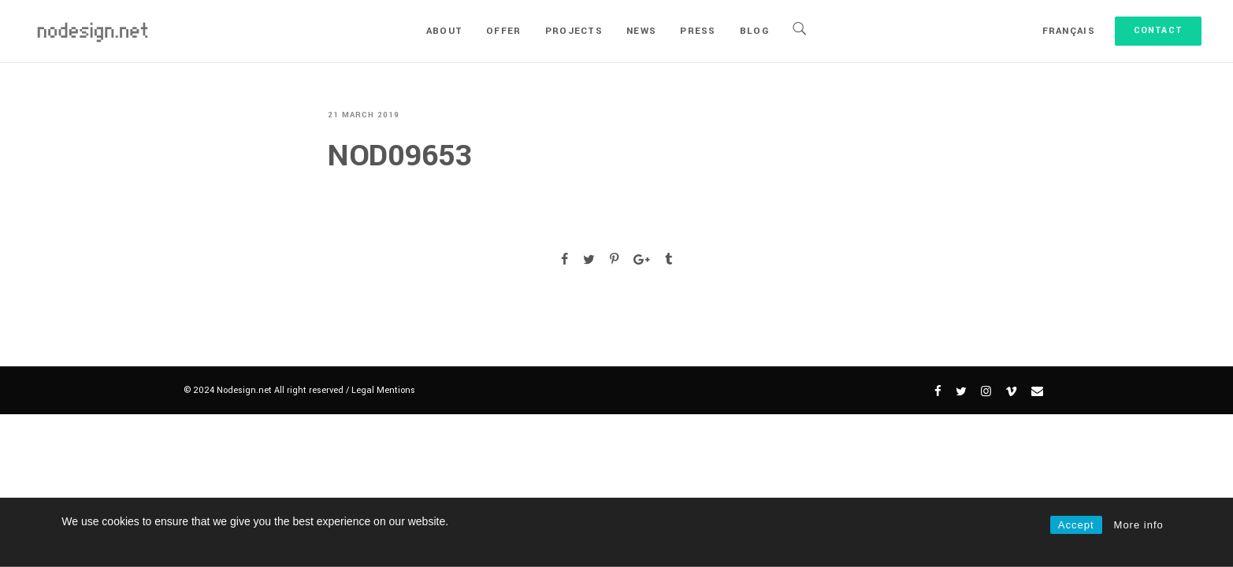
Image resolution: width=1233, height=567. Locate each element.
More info (1139, 525)
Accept (1076, 525)
